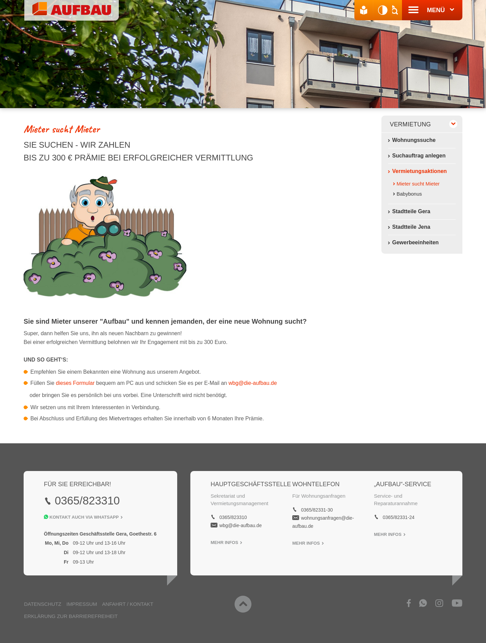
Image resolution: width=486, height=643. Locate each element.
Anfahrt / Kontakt (127, 602)
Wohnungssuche (414, 140)
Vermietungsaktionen (419, 171)
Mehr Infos (226, 541)
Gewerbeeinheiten (415, 242)
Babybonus (409, 194)
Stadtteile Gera (411, 211)
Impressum (81, 602)
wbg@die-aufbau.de (252, 382)
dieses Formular (76, 382)
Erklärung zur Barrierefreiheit (70, 615)
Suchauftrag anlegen (419, 155)
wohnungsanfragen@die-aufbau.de (323, 521)
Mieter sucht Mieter (418, 184)
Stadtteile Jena (411, 227)
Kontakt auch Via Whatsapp (83, 516)
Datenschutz (42, 602)
